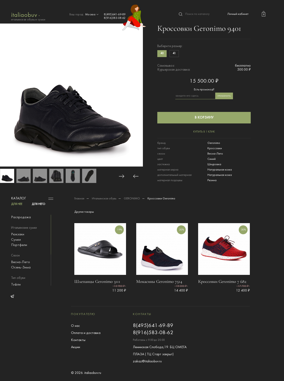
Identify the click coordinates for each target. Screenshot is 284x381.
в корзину (204, 117)
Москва (92, 14)
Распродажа (21, 217)
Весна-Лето (20, 262)
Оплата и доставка (86, 333)
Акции (75, 347)
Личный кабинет (237, 14)
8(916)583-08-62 (115, 18)
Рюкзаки (17, 234)
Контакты (78, 340)
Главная (79, 198)
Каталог (18, 198)
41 (174, 53)
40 (162, 53)
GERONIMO (132, 198)
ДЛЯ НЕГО (38, 204)
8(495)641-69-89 (115, 14)
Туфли (16, 284)
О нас (75, 326)
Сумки (16, 240)
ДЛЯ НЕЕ (16, 204)
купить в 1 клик (204, 132)
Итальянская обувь (104, 198)
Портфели (19, 245)
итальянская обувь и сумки (28, 16)
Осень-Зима (21, 267)
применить (224, 96)
